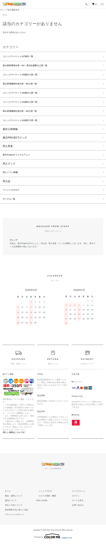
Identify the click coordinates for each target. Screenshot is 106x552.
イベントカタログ (13, 198)
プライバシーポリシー (12, 524)
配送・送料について (11, 505)
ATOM (44, 510)
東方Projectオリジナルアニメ (19, 161)
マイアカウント (76, 500)
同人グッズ (9, 170)
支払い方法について (11, 514)
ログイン (73, 505)
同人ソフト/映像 (12, 180)
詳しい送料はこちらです (14, 442)
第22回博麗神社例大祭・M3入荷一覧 (23, 86)
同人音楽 (8, 152)
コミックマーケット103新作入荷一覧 (23, 126)
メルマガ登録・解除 (45, 505)
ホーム (5, 15)
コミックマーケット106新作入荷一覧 (23, 77)
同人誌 (6, 189)
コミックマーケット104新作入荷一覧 (23, 106)
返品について (8, 510)
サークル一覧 (10, 208)
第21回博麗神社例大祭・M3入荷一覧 (23, 116)
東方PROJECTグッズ (15, 144)
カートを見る (75, 510)
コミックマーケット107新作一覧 (21, 57)
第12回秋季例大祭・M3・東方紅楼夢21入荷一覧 (29, 67)
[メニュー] (102, 4)
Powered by (53, 545)
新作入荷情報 (10, 135)
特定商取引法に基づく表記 (14, 519)
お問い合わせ (75, 514)
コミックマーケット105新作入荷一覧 (23, 96)
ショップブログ (43, 500)
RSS (38, 510)
